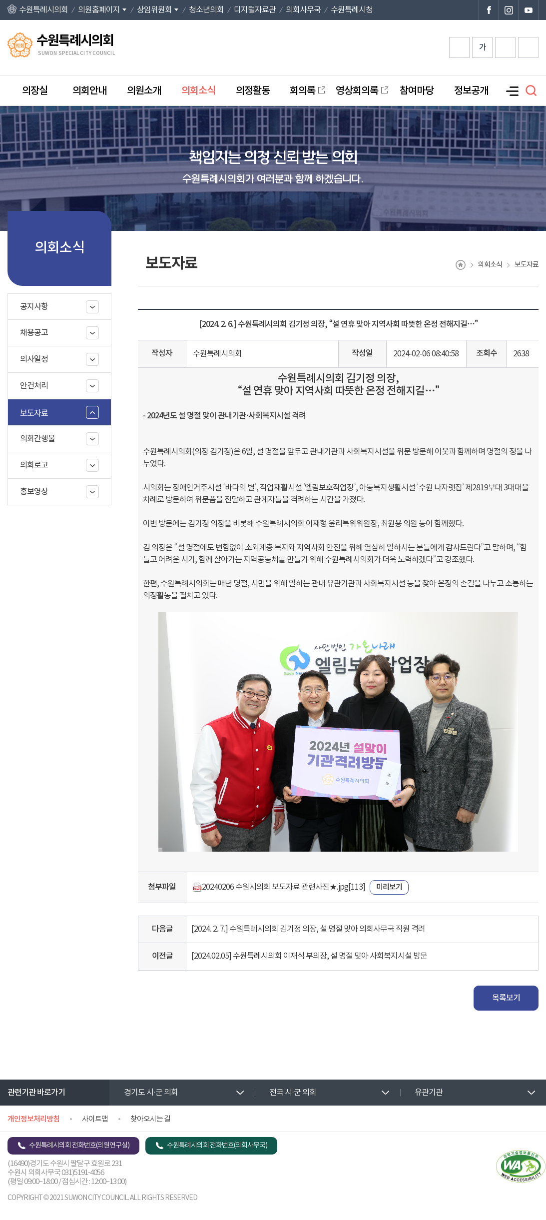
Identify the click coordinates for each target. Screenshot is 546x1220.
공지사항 (34, 306)
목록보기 (506, 998)
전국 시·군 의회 (292, 1092)
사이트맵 (95, 1119)
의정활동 (253, 91)
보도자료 (34, 412)
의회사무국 (303, 9)
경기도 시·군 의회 (151, 1092)
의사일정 (34, 359)
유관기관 (429, 1092)
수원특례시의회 (43, 9)
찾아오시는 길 (150, 1119)
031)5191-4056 (82, 1173)
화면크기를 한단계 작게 (505, 47)
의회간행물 (37, 438)
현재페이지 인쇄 (528, 47)
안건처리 (34, 385)
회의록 (302, 91)
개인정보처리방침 (33, 1119)
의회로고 (34, 465)
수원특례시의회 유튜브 (529, 10)
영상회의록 (357, 91)
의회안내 (89, 91)
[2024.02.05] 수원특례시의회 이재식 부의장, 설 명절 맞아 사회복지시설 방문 (309, 956)
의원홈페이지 (99, 9)
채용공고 (34, 332)
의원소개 (144, 91)
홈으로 (461, 265)
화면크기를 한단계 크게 (459, 47)
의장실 (34, 91)
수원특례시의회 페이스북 (489, 10)
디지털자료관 (255, 9)
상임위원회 (154, 9)
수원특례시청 (352, 9)
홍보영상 (34, 491)
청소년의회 (206, 9)
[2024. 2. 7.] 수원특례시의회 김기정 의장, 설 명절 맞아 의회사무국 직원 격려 (308, 929)
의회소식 (198, 91)
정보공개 (471, 91)
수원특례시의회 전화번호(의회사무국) (217, 1146)
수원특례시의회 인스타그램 (509, 10)
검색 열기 (531, 90)
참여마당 (417, 91)
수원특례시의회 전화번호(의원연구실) (79, 1146)
